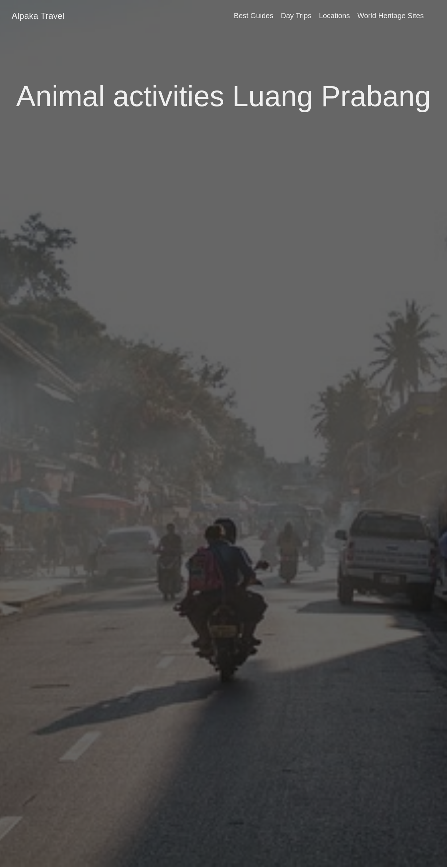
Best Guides (254, 16)
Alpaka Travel (38, 16)
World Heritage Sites (390, 16)
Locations (334, 16)
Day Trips (296, 16)
